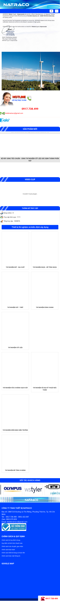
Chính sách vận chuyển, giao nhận (12, 546)
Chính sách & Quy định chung (11, 540)
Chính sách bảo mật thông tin (11, 556)
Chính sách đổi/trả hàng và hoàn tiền (13, 553)
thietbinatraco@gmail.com (14, 113)
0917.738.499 (30, 108)
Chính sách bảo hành (8, 549)
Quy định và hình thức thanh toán (12, 543)
